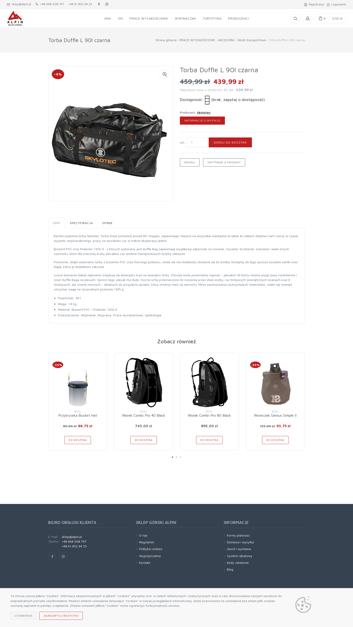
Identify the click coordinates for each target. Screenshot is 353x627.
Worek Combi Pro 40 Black (143, 415)
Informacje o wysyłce (202, 120)
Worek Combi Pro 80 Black (209, 415)
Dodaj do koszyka (230, 142)
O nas (143, 535)
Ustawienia (23, 615)
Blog (230, 569)
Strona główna (166, 40)
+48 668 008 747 (50, 4)
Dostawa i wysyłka (240, 542)
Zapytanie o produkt (224, 162)
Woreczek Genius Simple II (275, 415)
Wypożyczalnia (150, 556)
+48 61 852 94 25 (80, 4)
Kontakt (144, 562)
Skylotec (204, 112)
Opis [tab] (56, 223)
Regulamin (146, 542)
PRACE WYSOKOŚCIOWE (197, 40)
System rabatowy (239, 556)
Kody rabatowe (238, 562)
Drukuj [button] (189, 162)
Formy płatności (238, 535)
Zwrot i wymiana (239, 549)
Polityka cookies (150, 549)
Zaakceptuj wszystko (61, 615)
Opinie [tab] (107, 223)
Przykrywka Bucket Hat (77, 415)
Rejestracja (314, 4)
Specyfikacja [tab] (81, 223)
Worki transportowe (252, 40)
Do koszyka (78, 440)
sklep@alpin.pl (19, 4)
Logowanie (336, 4)
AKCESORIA (226, 40)
